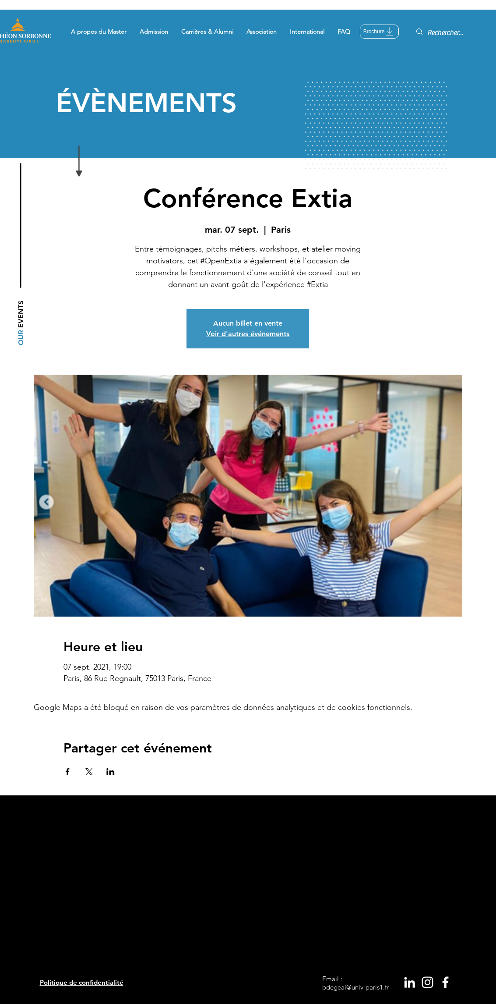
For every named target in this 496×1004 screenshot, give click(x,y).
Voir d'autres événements (247, 334)
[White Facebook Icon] (445, 982)
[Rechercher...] (446, 33)
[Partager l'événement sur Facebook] (67, 771)
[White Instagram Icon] (427, 982)
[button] (98, 32)
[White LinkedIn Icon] (409, 982)
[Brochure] (379, 32)
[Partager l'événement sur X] (89, 771)
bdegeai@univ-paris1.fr (355, 987)
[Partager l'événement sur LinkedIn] (110, 771)
